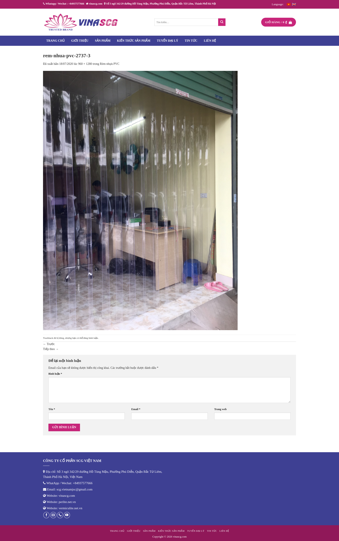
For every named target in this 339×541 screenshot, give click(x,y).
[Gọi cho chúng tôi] (60, 515)
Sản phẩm (102, 40)
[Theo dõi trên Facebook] (46, 515)
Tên (51, 409)
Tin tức (191, 40)
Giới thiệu (79, 40)
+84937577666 (83, 483)
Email (135, 409)
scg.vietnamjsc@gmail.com (75, 489)
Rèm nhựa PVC (109, 63)
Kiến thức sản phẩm (133, 40)
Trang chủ (55, 40)
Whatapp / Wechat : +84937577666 (63, 3)
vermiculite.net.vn (70, 508)
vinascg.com (67, 495)
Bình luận (55, 373)
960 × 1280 (85, 63)
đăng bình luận (90, 338)
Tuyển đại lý (167, 40)
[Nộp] (222, 22)
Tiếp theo (51, 349)
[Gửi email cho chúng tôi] (53, 515)
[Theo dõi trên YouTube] (67, 515)
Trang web (220, 409)
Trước (49, 344)
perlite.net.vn (67, 502)
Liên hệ (210, 40)
